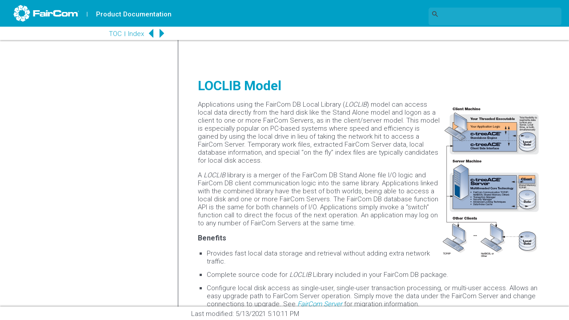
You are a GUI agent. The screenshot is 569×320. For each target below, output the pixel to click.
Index (136, 34)
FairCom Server (319, 304)
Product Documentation (134, 14)
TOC (115, 34)
